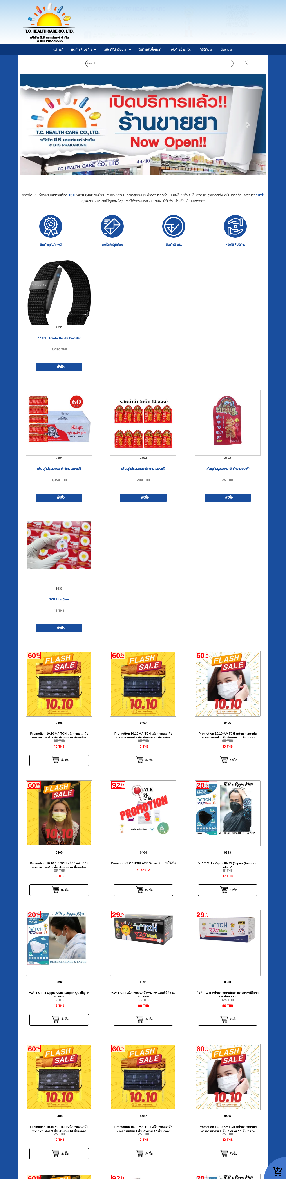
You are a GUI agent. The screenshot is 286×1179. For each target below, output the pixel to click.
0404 (143, 852)
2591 (59, 327)
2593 (143, 458)
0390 (227, 982)
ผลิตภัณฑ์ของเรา (117, 50)
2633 (59, 588)
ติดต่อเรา (227, 50)
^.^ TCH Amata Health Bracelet (59, 338)
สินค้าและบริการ (83, 50)
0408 (59, 723)
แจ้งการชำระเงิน (180, 50)
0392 (59, 982)
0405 (59, 852)
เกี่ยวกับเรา (206, 50)
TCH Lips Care (59, 599)
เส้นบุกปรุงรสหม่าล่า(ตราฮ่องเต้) (59, 469)
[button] (38, 124)
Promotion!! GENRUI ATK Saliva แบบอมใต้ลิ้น (143, 863)
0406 (227, 723)
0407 (143, 723)
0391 (143, 982)
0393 (227, 852)
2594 (59, 458)
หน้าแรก (58, 50)
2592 (227, 458)
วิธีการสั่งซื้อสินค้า (151, 50)
